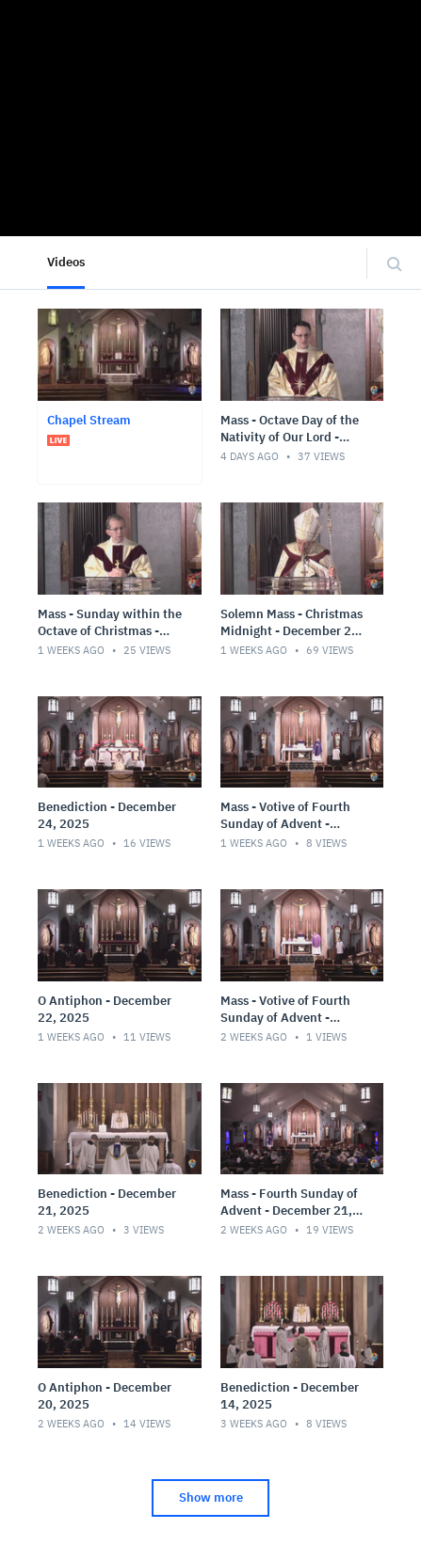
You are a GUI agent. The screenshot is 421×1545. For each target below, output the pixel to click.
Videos (66, 262)
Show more (211, 1497)
